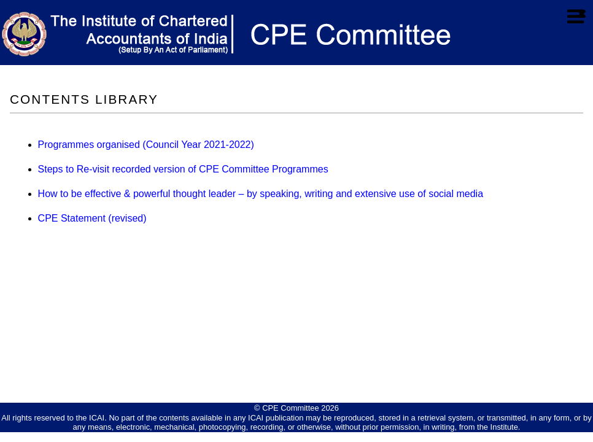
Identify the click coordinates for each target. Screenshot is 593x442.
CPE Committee (290, 408)
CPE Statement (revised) (92, 218)
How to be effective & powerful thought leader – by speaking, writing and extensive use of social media (260, 193)
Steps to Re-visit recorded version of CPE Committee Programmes (183, 169)
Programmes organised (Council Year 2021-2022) (146, 144)
